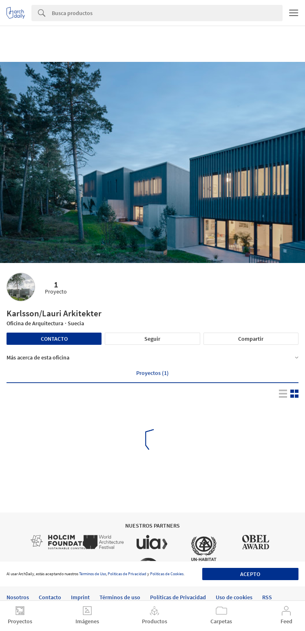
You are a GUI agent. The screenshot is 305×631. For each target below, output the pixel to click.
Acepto (250, 574)
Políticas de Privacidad (127, 573)
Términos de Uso (92, 573)
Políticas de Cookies (166, 573)
